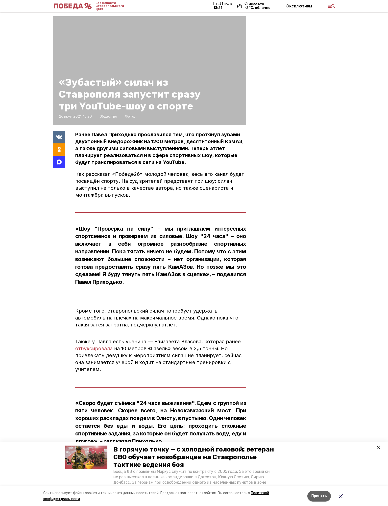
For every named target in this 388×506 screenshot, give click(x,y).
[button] (86, 457)
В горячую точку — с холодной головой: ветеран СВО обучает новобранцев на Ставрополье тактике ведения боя (193, 457)
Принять (319, 496)
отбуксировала (94, 348)
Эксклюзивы (299, 5)
